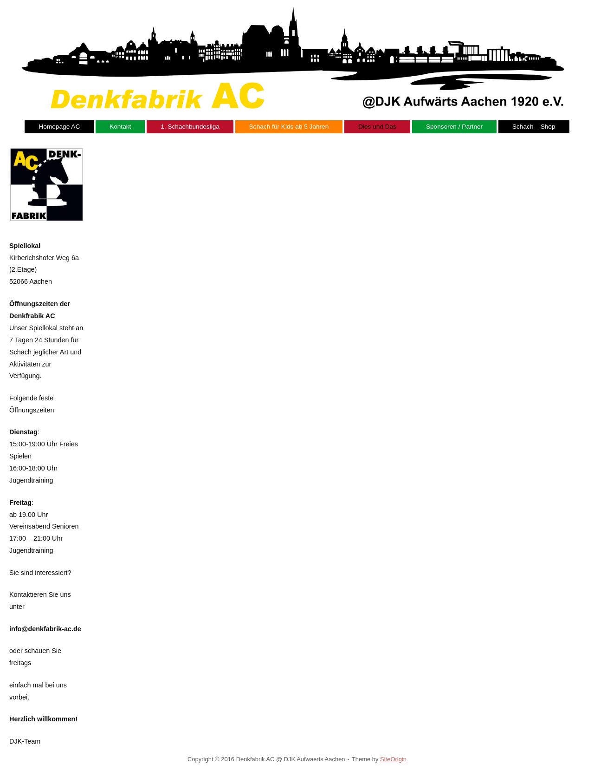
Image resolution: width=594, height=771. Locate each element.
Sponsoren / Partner (454, 126)
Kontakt (120, 126)
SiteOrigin (393, 759)
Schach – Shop (533, 126)
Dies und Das (377, 126)
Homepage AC (59, 126)
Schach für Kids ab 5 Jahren (289, 126)
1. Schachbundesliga (190, 126)
